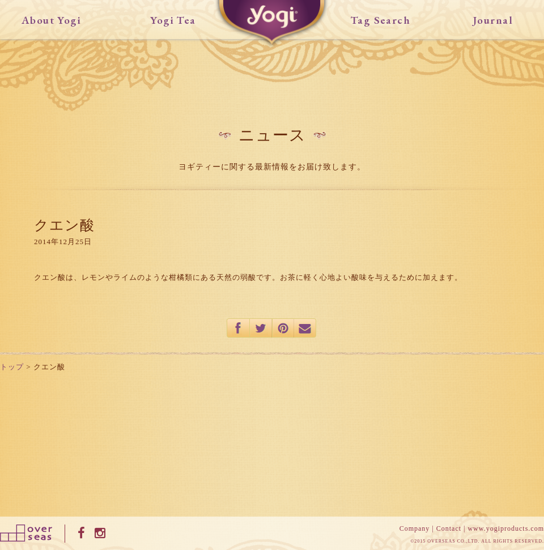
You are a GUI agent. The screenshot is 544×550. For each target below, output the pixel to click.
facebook (238, 328)
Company (415, 528)
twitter (261, 328)
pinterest (283, 328)
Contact (448, 528)
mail (305, 328)
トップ (12, 367)
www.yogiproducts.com (506, 528)
